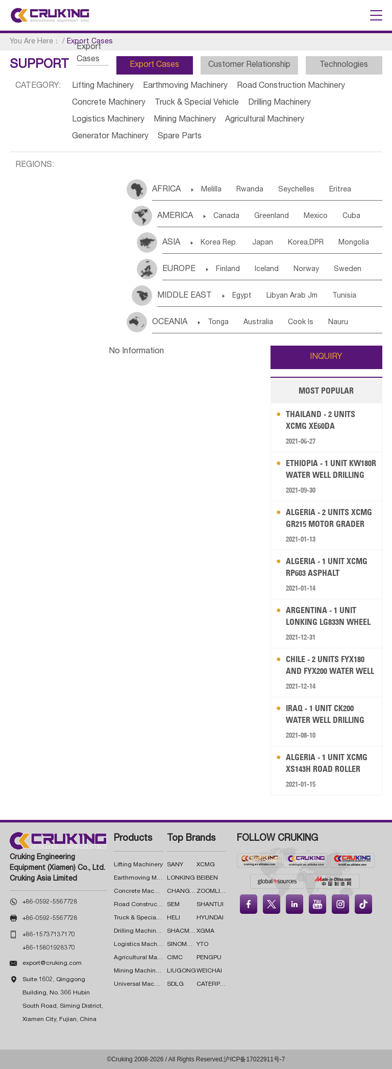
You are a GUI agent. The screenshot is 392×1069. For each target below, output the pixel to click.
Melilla (211, 189)
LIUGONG (181, 971)
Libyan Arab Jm (291, 296)
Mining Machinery (185, 120)
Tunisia (344, 296)
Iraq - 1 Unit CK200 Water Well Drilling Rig (325, 714)
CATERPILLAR (217, 984)
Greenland (271, 216)
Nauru (338, 322)
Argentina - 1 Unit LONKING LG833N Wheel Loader (328, 616)
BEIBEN (207, 878)
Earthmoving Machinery (185, 86)
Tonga (218, 322)
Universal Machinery (143, 984)
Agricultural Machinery (264, 120)
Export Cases (154, 65)
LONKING (181, 878)
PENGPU (209, 958)
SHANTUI (210, 905)
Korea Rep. (219, 243)
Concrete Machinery (108, 103)
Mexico (316, 216)
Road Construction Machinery (291, 86)
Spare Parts (180, 137)
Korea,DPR (306, 243)
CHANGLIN (183, 891)
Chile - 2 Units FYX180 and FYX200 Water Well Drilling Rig (330, 665)
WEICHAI (209, 971)
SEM (173, 905)
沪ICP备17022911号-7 (254, 1059)
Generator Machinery (110, 137)
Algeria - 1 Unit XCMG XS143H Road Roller (327, 763)
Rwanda (249, 189)
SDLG (175, 984)
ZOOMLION (213, 891)
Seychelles (296, 189)
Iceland (267, 269)
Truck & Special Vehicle (197, 103)
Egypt (242, 296)
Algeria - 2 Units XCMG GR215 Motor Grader (329, 518)
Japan (262, 243)
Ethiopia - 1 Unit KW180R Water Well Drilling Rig (331, 469)
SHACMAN (182, 931)
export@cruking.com (52, 963)
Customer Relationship (249, 65)
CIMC (175, 958)
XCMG (206, 865)
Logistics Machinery (108, 120)
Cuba (351, 216)
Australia (258, 322)
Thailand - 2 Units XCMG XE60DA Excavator (320, 420)
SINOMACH (183, 944)
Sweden (347, 269)
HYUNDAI (210, 918)
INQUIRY (326, 357)
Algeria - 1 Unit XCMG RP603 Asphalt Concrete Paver (327, 567)
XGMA (205, 931)
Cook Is (300, 322)
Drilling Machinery (279, 103)
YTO (202, 944)
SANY (175, 865)
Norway (306, 269)
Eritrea (340, 189)
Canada (226, 216)
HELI (173, 918)
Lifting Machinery (103, 86)
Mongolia (353, 243)
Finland (228, 269)
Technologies (344, 65)
